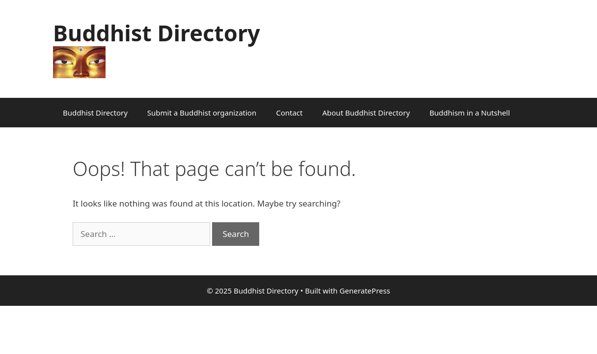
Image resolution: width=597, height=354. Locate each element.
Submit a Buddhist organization (201, 113)
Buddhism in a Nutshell (470, 113)
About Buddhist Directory (365, 113)
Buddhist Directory (156, 33)
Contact (289, 113)
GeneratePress (365, 290)
